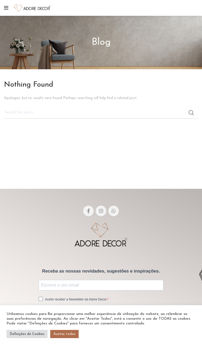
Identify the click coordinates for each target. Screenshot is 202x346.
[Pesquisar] (101, 113)
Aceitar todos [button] (64, 334)
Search (191, 113)
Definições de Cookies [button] (27, 334)
